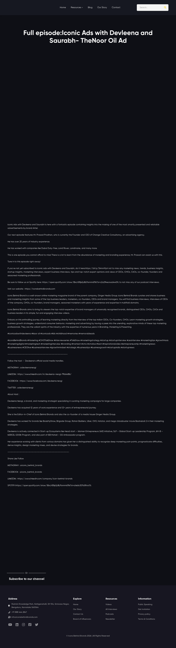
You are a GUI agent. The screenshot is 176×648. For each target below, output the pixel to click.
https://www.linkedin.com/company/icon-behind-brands (44, 479)
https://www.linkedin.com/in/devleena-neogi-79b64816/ (44, 374)
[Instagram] (23, 624)
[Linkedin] (17, 624)
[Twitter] (36, 624)
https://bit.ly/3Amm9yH (96, 268)
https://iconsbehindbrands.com (40, 289)
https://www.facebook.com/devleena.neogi (41, 381)
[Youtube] (10, 624)
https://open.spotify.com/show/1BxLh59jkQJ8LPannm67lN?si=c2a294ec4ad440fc (80, 282)
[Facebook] (30, 624)
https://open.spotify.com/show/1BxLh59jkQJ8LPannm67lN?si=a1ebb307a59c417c (53, 485)
